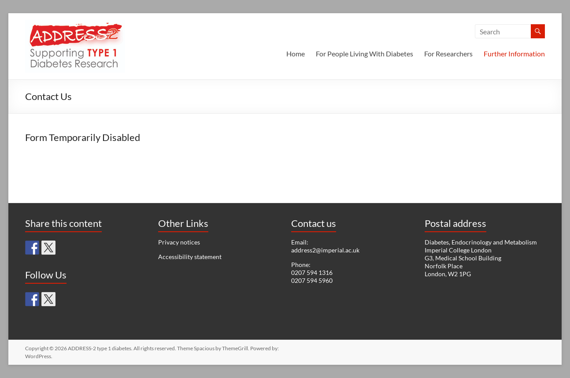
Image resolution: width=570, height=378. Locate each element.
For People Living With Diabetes (364, 53)
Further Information (514, 53)
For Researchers (448, 53)
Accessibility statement (190, 256)
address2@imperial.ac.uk (325, 250)
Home (295, 53)
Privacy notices (179, 242)
